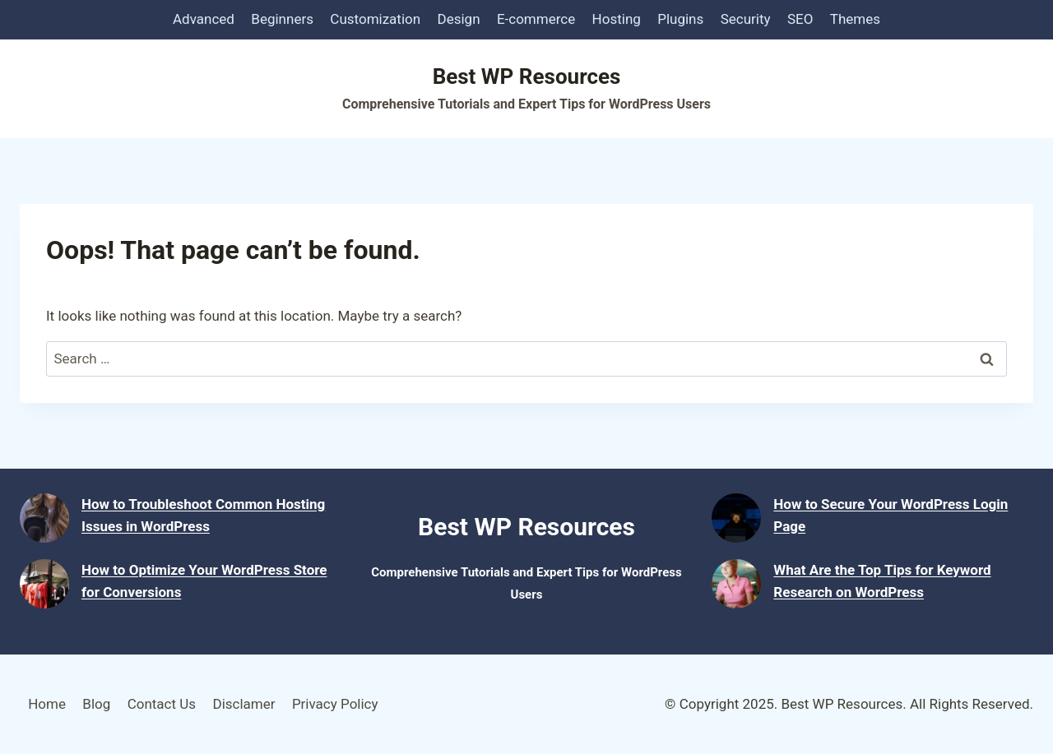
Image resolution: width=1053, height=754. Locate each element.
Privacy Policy (335, 704)
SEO (800, 19)
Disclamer (243, 704)
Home (47, 704)
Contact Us (162, 704)
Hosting (616, 19)
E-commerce (536, 19)
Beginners (282, 19)
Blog (96, 704)
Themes (855, 19)
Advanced (203, 19)
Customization (375, 19)
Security (746, 19)
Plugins (680, 19)
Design (459, 19)
